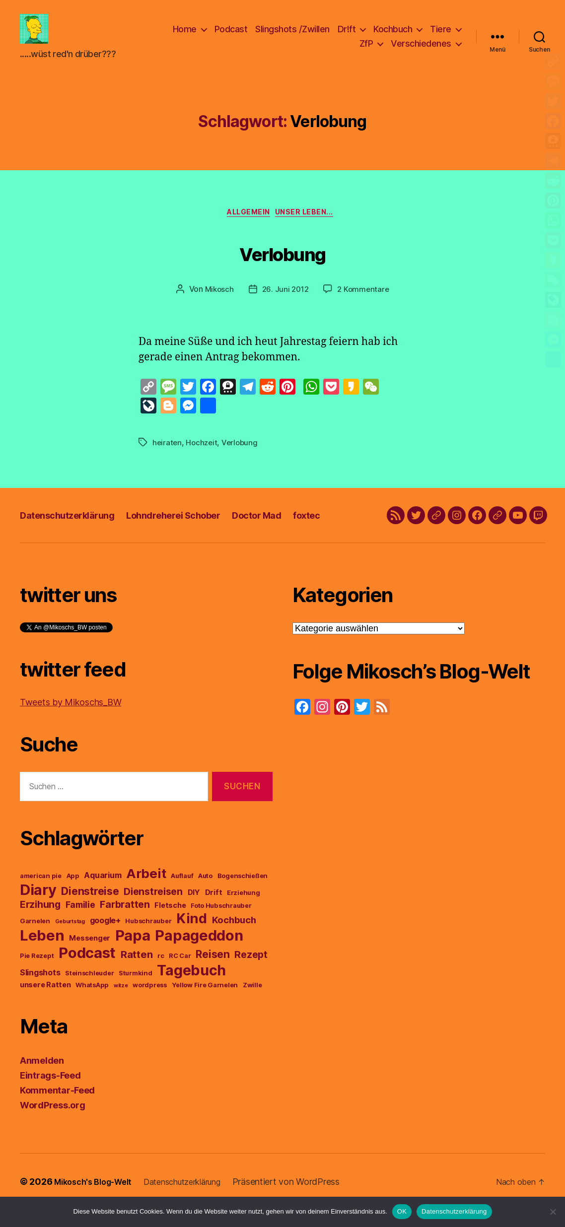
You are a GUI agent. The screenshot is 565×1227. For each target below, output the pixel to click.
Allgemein (247, 229)
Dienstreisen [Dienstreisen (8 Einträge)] (153, 909)
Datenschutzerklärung (74, 532)
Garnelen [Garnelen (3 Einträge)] (35, 938)
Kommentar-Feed (57, 1107)
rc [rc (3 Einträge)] (160, 973)
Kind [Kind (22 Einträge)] (191, 936)
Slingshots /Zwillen (292, 36)
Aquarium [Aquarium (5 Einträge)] (102, 892)
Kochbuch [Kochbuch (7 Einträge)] (234, 937)
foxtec (344, 532)
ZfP (366, 51)
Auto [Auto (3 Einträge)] (205, 893)
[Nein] (553, 1212)
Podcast (231, 36)
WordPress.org (52, 1122)
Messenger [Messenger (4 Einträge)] (89, 955)
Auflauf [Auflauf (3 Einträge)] (182, 893)
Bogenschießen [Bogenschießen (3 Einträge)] (242, 893)
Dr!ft (347, 36)
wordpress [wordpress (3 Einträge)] (150, 1002)
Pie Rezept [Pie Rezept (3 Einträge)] (37, 973)
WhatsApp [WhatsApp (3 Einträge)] (92, 1002)
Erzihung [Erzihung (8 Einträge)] (40, 922)
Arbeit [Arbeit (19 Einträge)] (146, 890)
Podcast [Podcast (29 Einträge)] (87, 970)
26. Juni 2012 (285, 307)
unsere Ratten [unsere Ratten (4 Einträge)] (45, 1002)
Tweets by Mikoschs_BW (70, 719)
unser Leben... (311, 229)
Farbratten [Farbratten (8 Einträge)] (124, 922)
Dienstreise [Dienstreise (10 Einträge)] (90, 908)
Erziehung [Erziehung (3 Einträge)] (243, 910)
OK (402, 1211)
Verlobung (282, 267)
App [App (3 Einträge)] (73, 893)
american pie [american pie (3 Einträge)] (41, 893)
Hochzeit (203, 460)
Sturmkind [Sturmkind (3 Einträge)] (135, 990)
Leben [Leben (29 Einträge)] (42, 952)
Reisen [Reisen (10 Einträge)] (212, 971)
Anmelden (42, 1078)
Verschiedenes (421, 51)
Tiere (440, 36)
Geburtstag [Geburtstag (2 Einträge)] (70, 939)
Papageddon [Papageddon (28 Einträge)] (199, 952)
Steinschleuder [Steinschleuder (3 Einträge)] (89, 990)
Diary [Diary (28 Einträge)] (38, 907)
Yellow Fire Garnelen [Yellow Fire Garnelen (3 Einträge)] (205, 1002)
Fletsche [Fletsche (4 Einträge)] (170, 922)
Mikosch (217, 307)
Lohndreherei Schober (194, 532)
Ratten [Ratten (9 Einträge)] (136, 971)
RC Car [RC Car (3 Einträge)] (180, 973)
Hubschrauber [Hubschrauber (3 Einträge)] (148, 938)
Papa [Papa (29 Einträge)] (132, 952)
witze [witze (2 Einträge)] (121, 1003)
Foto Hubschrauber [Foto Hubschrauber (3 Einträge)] (221, 923)
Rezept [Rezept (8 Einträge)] (250, 972)
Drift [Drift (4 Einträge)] (213, 909)
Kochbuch (392, 36)
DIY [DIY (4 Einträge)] (194, 909)
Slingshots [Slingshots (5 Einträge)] (40, 990)
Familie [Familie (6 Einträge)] (80, 922)
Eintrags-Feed (50, 1093)
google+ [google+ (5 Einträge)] (105, 938)
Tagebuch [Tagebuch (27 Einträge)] (191, 987)
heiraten (167, 460)
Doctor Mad (288, 532)
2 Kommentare (365, 307)
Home (185, 36)
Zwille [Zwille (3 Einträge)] (252, 1002)
